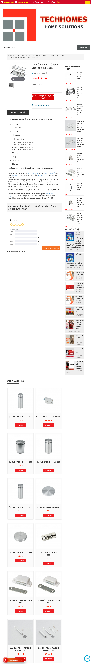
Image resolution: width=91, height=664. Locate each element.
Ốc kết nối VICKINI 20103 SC (71, 461)
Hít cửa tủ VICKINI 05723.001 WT (80, 173)
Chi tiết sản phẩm (18, 113)
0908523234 (21, 2)
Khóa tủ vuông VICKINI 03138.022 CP (80, 202)
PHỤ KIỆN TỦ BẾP (39, 55)
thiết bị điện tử (50, 173)
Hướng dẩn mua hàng (40, 105)
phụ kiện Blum (42, 175)
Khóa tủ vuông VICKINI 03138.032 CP (80, 158)
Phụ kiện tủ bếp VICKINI (56, 55)
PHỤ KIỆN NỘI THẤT (24, 55)
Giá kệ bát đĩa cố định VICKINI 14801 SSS (24, 58)
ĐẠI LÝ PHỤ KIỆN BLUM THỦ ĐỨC (79, 309)
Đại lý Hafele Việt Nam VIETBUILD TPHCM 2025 (80, 324)
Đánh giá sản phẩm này (51, 248)
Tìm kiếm (83, 47)
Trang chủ (11, 55)
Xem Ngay (19, 425)
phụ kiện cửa (16, 175)
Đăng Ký (45, 591)
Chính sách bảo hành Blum (79, 338)
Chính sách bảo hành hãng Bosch (80, 285)
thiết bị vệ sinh (33, 173)
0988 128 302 (7, 2)
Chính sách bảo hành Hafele (79, 351)
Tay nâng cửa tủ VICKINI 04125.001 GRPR (80, 142)
